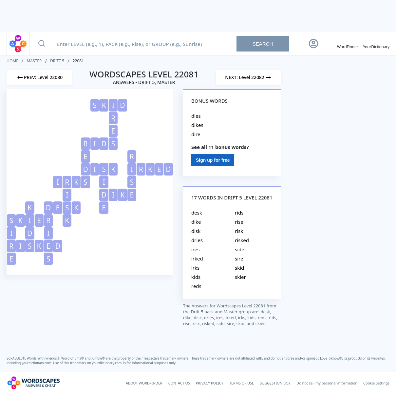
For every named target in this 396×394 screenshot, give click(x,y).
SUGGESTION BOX (275, 383)
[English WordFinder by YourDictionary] (347, 44)
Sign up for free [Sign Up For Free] (213, 160)
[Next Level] (248, 77)
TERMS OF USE (241, 383)
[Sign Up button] (313, 43)
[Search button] (41, 43)
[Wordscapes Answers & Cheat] (33, 383)
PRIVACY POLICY (209, 383)
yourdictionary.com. (37, 363)
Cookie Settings (376, 383)
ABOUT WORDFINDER (144, 383)
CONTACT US (179, 383)
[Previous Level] (39, 77)
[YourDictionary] (376, 44)
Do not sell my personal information (326, 383)
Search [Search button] (263, 44)
